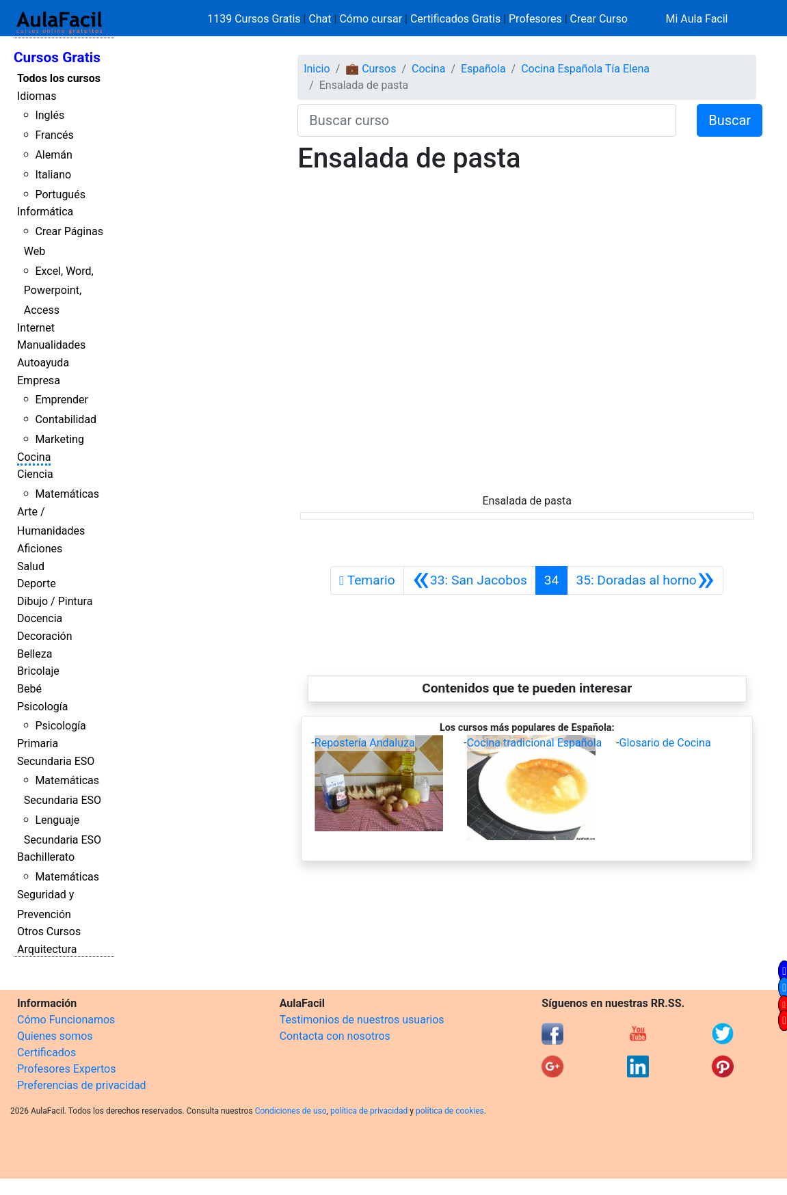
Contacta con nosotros (335, 1036)
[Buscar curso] (486, 120)
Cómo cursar (370, 18)
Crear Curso (599, 18)
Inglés (49, 115)
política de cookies (450, 1111)
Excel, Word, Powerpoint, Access (59, 291)
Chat (319, 18)
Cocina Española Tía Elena (585, 68)
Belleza (34, 653)
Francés (54, 135)
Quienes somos (55, 1036)
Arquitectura (47, 949)
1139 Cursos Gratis (255, 18)
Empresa (38, 380)
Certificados (46, 1052)
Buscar (729, 120)
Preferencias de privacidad (81, 1085)
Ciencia (35, 474)
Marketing (59, 439)
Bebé (29, 688)
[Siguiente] (645, 580)
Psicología (42, 706)
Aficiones (39, 548)
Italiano (53, 174)
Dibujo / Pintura (54, 601)
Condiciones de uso (291, 1111)
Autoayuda (43, 362)
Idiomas (36, 96)
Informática (45, 211)
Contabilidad (65, 419)
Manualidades (51, 344)
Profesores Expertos (66, 1068)
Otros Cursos (49, 931)
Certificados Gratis (455, 18)
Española (483, 68)
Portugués (60, 194)
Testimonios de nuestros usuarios (362, 1019)
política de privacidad (369, 1111)
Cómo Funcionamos (66, 1019)
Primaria (37, 743)
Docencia (39, 618)
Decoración (44, 636)
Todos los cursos (59, 78)
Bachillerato (46, 856)
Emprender (61, 399)
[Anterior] (469, 580)
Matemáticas (67, 493)
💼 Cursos (370, 68)
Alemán (53, 154)
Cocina (34, 457)
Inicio (317, 68)
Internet (36, 327)
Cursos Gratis (57, 57)
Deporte (36, 583)
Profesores (535, 18)
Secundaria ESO (55, 761)
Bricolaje (38, 670)
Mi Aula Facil (696, 18)
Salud (30, 566)
